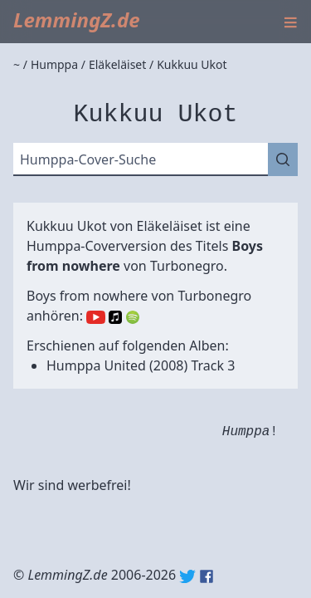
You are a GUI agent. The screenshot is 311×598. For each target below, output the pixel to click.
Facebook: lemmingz (206, 576)
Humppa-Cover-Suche (88, 159)
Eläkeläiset (169, 226)
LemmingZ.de (76, 19)
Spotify (132, 317)
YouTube (95, 317)
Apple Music (115, 317)
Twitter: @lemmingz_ (187, 576)
